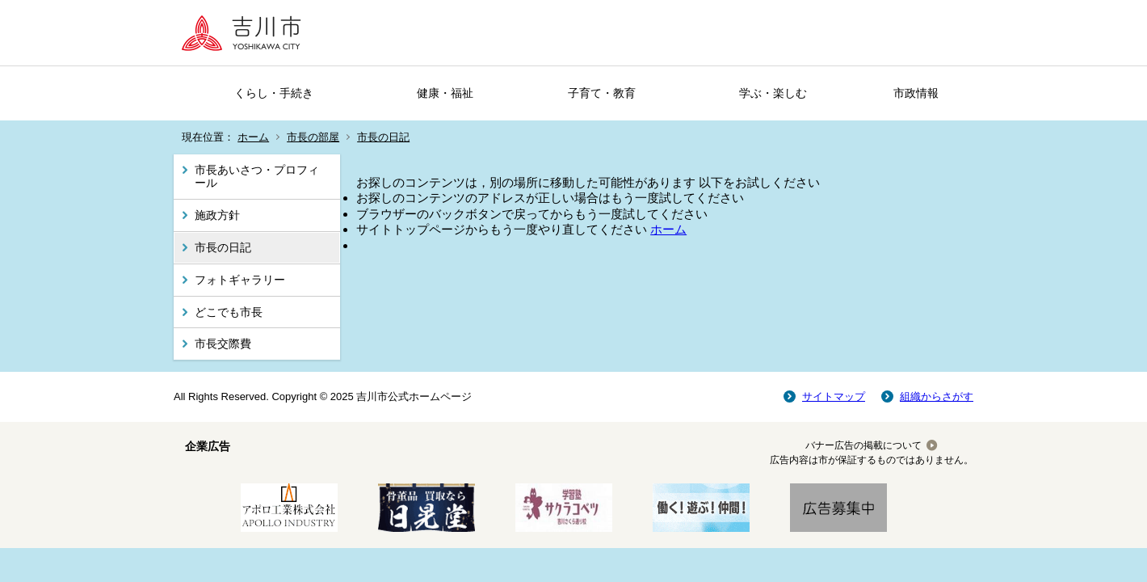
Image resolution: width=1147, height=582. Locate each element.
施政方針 (217, 215)
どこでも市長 (229, 312)
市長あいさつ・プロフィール (257, 176)
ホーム (253, 137)
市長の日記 (383, 137)
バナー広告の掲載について (863, 445)
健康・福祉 (445, 92)
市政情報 (916, 92)
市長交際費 (223, 343)
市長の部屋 (313, 137)
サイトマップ (833, 396)
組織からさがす (936, 396)
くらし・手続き (273, 92)
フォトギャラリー (240, 279)
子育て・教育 (602, 92)
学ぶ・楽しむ (773, 92)
